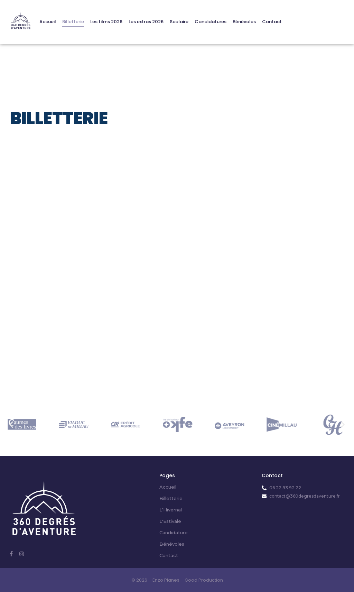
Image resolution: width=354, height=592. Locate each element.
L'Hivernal (170, 509)
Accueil (47, 21)
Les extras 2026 (146, 21)
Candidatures (210, 21)
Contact (272, 21)
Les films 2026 (106, 21)
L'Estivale (170, 521)
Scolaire (179, 21)
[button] (11, 424)
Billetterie (73, 21)
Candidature (173, 532)
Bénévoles (244, 21)
